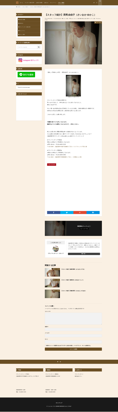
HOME (18, 6)
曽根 (81, 18)
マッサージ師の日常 (29, 2)
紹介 (86, 18)
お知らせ (46, 2)
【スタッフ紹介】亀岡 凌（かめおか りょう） (75, 280)
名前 (46, 326)
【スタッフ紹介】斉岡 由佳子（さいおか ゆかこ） (40, 6)
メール (47, 332)
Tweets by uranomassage (24, 88)
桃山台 (83, 18)
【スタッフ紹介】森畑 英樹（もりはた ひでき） (75, 269)
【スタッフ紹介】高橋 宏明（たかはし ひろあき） (76, 290)
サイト (46, 339)
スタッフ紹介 (61, 2)
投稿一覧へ (83, 253)
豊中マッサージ (90, 18)
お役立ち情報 (39, 2)
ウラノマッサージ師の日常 (26, 27)
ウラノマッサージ (79, 374)
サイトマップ (59, 403)
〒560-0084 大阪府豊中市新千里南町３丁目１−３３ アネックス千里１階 (67, 146)
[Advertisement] (73, 193)
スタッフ (75, 18)
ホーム (21, 2)
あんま (71, 18)
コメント (47, 311)
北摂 (78, 18)
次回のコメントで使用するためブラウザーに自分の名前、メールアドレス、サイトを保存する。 (68, 345)
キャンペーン (53, 2)
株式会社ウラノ (78, 376)
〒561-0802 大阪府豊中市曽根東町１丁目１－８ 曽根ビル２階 (64, 157)
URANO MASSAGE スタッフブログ (63, 406)
